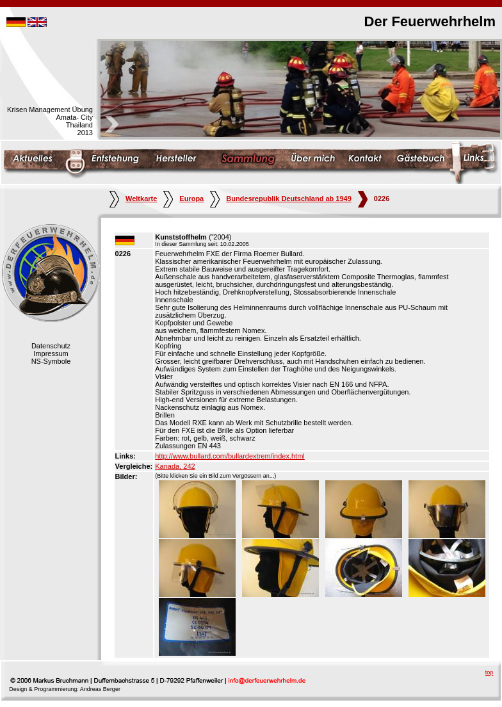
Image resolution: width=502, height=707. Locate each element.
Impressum (50, 353)
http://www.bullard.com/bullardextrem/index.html (230, 456)
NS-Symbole (51, 361)
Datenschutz (50, 346)
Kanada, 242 (175, 466)
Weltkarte (133, 198)
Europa (183, 198)
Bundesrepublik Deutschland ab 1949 (281, 198)
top (489, 672)
